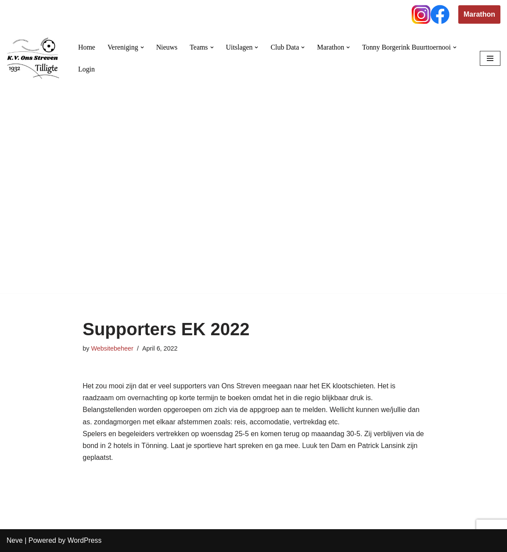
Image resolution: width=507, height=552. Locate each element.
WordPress (85, 541)
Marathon (479, 14)
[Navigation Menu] (490, 58)
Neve (15, 541)
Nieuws (167, 47)
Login (86, 69)
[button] (142, 47)
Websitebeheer (112, 348)
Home (86, 47)
